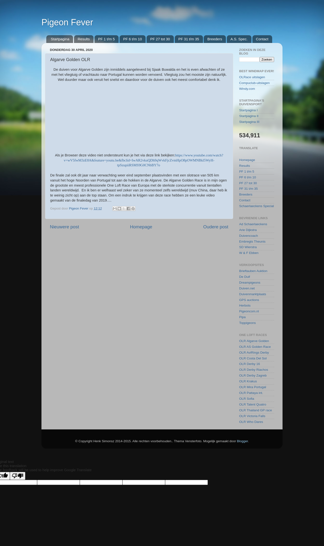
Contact (262, 39)
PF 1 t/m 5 (106, 39)
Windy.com (247, 89)
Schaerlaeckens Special (256, 206)
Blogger (242, 441)
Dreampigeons (249, 282)
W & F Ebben (248, 253)
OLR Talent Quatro (252, 404)
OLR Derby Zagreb (253, 375)
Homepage (141, 226)
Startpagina (60, 39)
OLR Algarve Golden (254, 341)
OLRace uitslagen (252, 77)
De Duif (244, 277)
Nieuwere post (64, 226)
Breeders (214, 39)
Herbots (244, 305)
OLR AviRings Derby (254, 352)
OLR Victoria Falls (252, 416)
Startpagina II (248, 116)
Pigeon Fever (67, 22)
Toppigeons (247, 323)
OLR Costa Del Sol (253, 358)
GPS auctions (249, 300)
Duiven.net (247, 288)
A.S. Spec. (239, 39)
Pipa (242, 317)
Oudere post (215, 226)
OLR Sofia (246, 398)
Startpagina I (248, 110)
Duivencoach (248, 236)
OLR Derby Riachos (253, 369)
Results (84, 39)
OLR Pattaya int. (251, 393)
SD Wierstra (248, 247)
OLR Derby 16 (249, 364)
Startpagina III (249, 122)
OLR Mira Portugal (252, 387)
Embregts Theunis (252, 241)
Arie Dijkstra (248, 230)
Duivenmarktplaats (252, 294)
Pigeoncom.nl (249, 311)
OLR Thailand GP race (255, 410)
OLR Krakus (248, 381)
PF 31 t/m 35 (188, 39)
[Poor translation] (17, 476)
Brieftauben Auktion (253, 271)
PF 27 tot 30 (160, 39)
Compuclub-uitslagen (254, 83)
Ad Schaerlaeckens (253, 224)
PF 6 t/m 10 (132, 39)
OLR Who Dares (251, 422)
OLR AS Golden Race (255, 347)
